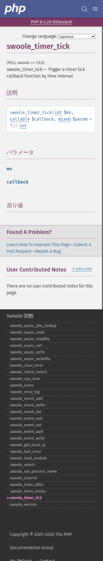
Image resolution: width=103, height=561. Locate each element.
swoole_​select (22, 464)
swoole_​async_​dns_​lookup (33, 325)
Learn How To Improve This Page (38, 244)
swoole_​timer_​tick (26, 498)
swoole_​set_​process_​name (33, 471)
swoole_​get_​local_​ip (27, 445)
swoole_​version (23, 504)
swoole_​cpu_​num (25, 378)
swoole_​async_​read (27, 332)
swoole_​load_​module (28, 458)
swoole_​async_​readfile (30, 339)
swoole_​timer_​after (27, 484)
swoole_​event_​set (25, 425)
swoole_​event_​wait (26, 431)
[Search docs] (84, 8)
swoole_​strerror (23, 478)
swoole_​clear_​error (26, 365)
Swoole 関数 (20, 316)
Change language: (39, 36)
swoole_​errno (22, 385)
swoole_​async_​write (27, 352)
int (58, 112)
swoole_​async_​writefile (30, 359)
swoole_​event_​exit (26, 418)
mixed (64, 119)
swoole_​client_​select (28, 372)
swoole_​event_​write (27, 438)
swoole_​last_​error (25, 451)
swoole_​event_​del (25, 412)
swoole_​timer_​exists (28, 491)
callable (20, 119)
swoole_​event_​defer (27, 405)
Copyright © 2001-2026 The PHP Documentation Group (41, 541)
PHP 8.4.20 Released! (51, 22)
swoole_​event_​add (26, 398)
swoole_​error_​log (25, 392)
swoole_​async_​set (26, 345)
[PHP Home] (15, 9)
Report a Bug (48, 251)
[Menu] (95, 8)
